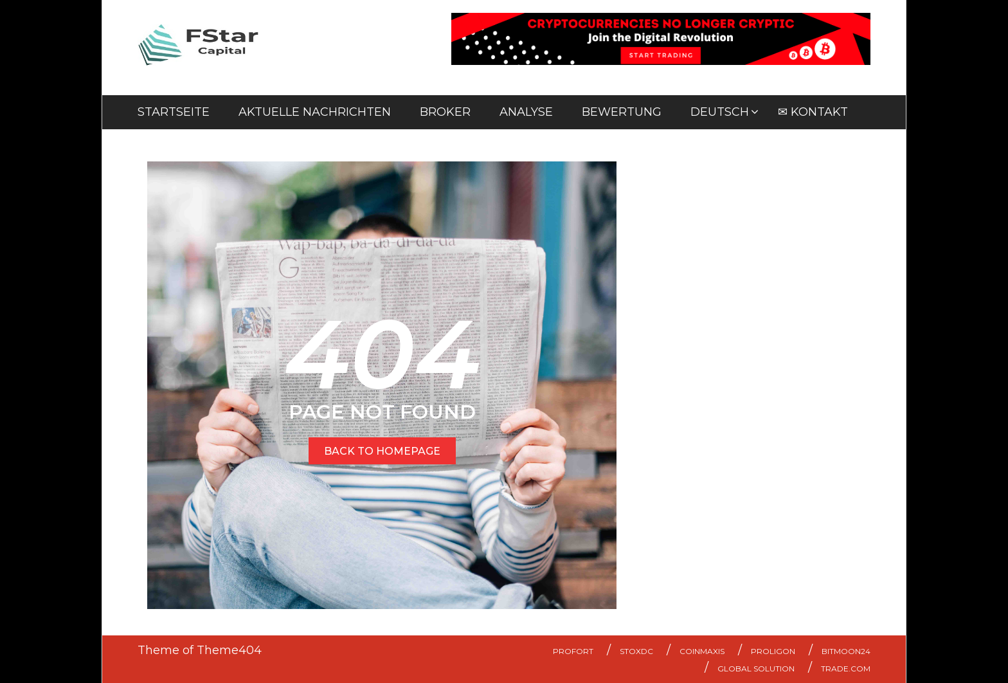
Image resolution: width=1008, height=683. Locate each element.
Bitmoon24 (846, 651)
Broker (445, 112)
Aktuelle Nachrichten (315, 112)
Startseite (174, 112)
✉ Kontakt (813, 112)
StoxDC (636, 651)
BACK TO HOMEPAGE (382, 451)
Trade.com (845, 668)
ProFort (573, 651)
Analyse (526, 112)
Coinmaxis (702, 651)
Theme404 (229, 650)
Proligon (773, 651)
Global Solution (756, 668)
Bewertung (622, 112)
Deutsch (719, 112)
